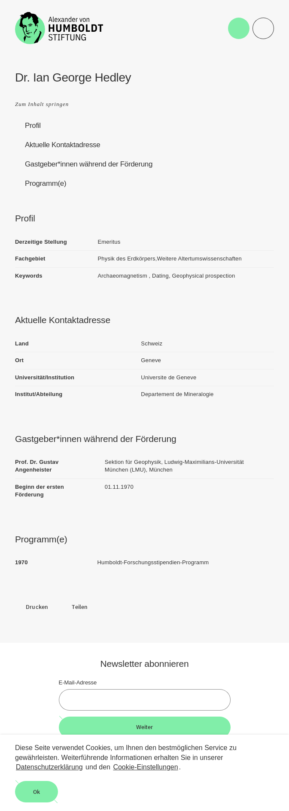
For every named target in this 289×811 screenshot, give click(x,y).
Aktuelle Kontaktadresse (62, 145)
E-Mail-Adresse (78, 682)
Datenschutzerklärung (49, 767)
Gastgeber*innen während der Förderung (88, 164)
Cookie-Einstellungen (145, 767)
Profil (33, 125)
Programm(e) (45, 183)
